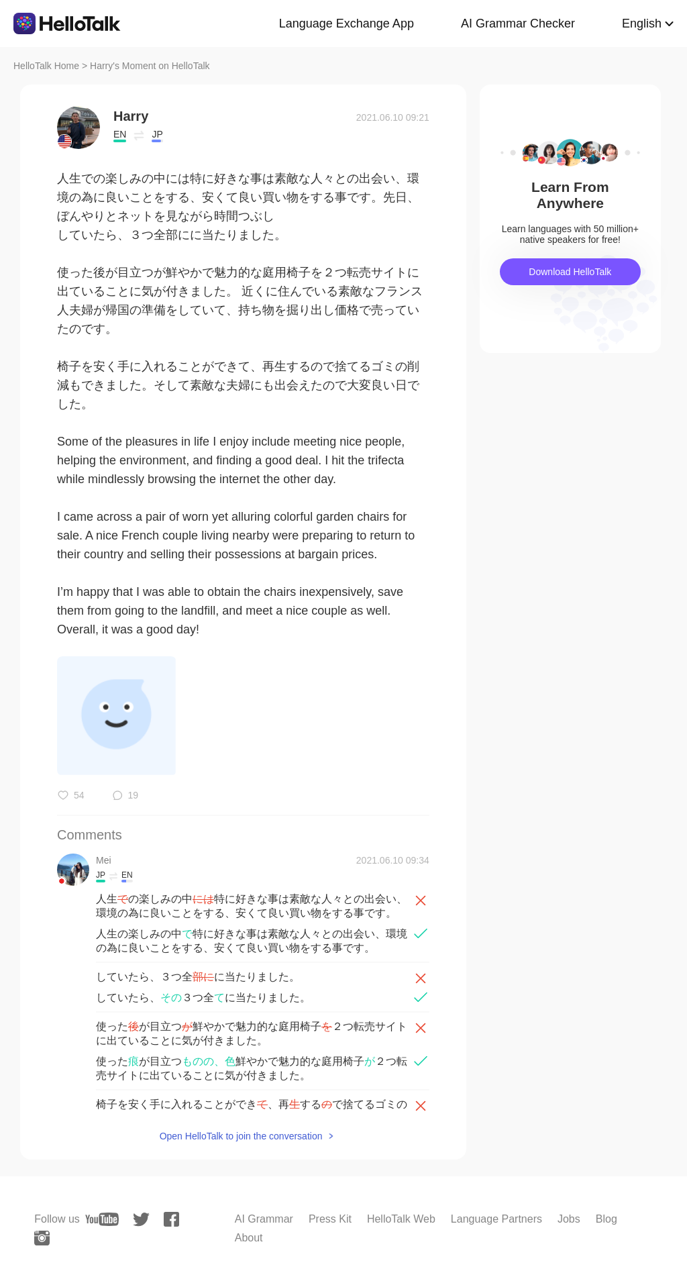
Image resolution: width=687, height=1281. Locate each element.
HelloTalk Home (46, 65)
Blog (606, 1219)
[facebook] (171, 1219)
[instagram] (42, 1238)
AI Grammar (264, 1219)
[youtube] (102, 1219)
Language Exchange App (346, 23)
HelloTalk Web (401, 1219)
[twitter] (141, 1220)
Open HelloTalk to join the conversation (241, 1136)
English (642, 23)
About (249, 1237)
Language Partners (496, 1219)
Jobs (569, 1219)
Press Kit (330, 1219)
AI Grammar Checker (518, 23)
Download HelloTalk (570, 271)
